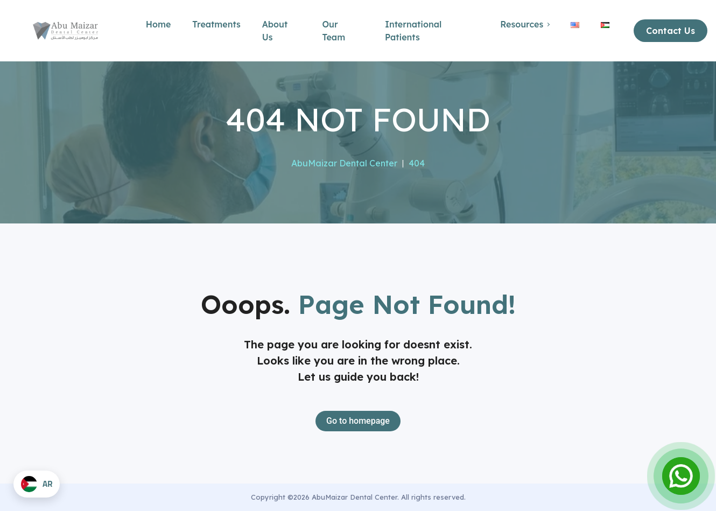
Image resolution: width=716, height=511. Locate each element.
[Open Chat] (681, 476)
